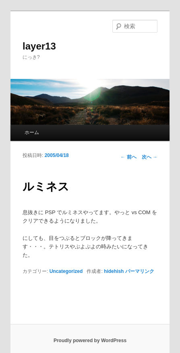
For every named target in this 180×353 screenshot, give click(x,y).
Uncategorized (66, 271)
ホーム (32, 132)
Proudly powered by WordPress (90, 340)
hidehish (114, 271)
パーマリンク (139, 271)
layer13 (39, 46)
